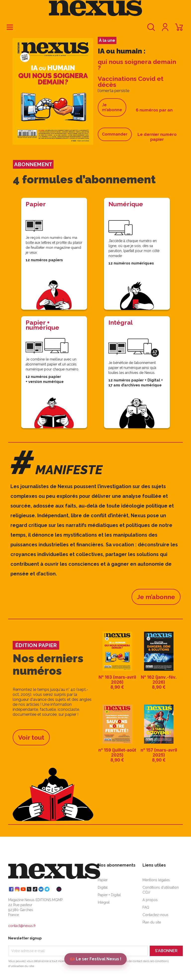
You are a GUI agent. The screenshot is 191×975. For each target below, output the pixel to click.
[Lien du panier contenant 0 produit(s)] (179, 29)
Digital (103, 887)
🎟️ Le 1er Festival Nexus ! (95, 959)
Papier (103, 880)
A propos (150, 900)
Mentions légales (156, 880)
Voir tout (31, 737)
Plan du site (152, 922)
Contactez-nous (155, 915)
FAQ (146, 907)
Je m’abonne (112, 107)
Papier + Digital (109, 895)
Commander (115, 134)
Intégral (104, 902)
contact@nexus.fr (22, 926)
